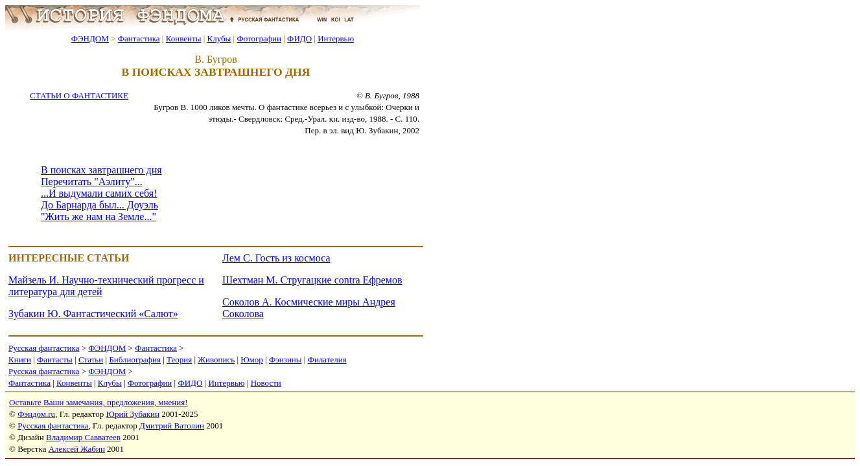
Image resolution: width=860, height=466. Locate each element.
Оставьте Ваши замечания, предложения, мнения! (98, 402)
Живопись (216, 359)
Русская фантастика (43, 348)
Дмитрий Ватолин (171, 425)
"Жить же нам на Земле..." (98, 216)
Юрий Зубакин (132, 414)
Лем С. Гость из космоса (276, 257)
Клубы (219, 38)
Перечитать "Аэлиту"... (92, 181)
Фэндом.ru (36, 414)
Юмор (251, 359)
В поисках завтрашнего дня (101, 169)
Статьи (90, 359)
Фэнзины (285, 359)
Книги (19, 359)
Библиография (135, 359)
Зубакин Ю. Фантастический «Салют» (93, 313)
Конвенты (184, 38)
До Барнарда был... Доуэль (99, 204)
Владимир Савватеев (83, 437)
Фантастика (139, 38)
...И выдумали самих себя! (99, 193)
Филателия (327, 359)
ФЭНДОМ (90, 38)
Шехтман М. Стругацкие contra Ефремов (312, 279)
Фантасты (55, 359)
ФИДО (299, 38)
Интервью (336, 38)
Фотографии (259, 38)
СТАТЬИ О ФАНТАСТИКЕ (79, 95)
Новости (266, 383)
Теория (179, 359)
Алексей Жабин (77, 449)
